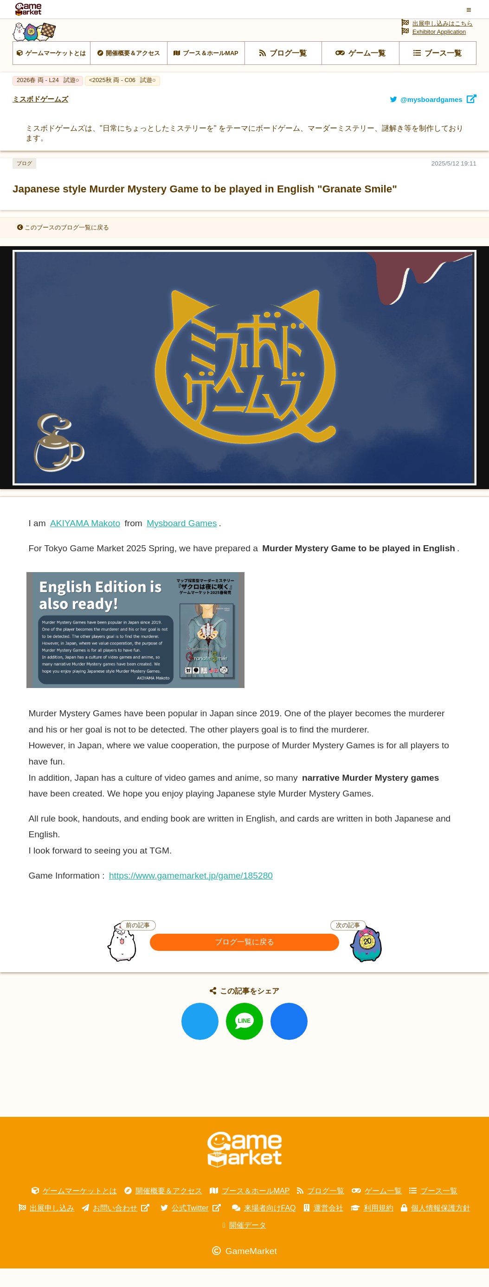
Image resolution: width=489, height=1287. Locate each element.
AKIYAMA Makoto (85, 542)
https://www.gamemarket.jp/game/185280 (191, 894)
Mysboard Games (182, 542)
